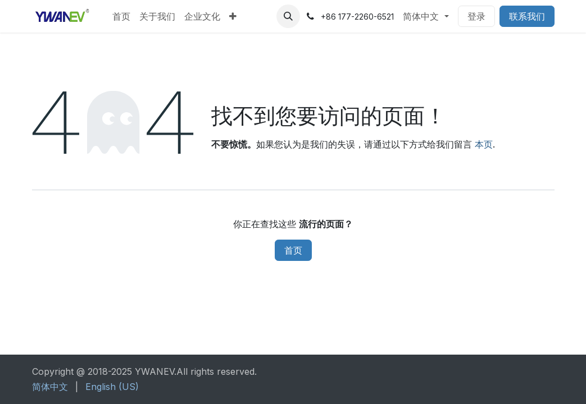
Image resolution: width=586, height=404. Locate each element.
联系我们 (527, 16)
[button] (288, 16)
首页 (293, 250)
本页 (484, 144)
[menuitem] (121, 16)
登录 (476, 16)
